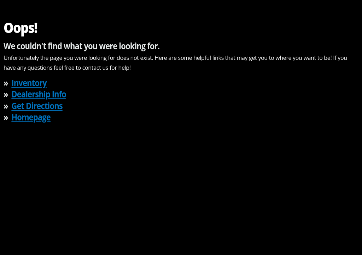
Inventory (28, 82)
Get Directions (36, 105)
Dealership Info (38, 94)
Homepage (31, 117)
